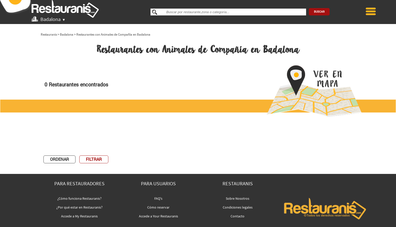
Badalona (66, 34)
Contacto (237, 216)
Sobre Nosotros (237, 198)
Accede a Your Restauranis (158, 216)
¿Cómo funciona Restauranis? (79, 198)
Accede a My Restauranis (79, 216)
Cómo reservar (158, 207)
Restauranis (49, 34)
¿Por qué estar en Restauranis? (79, 207)
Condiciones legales (238, 207)
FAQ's (158, 198)
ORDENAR (59, 159)
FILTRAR (94, 159)
